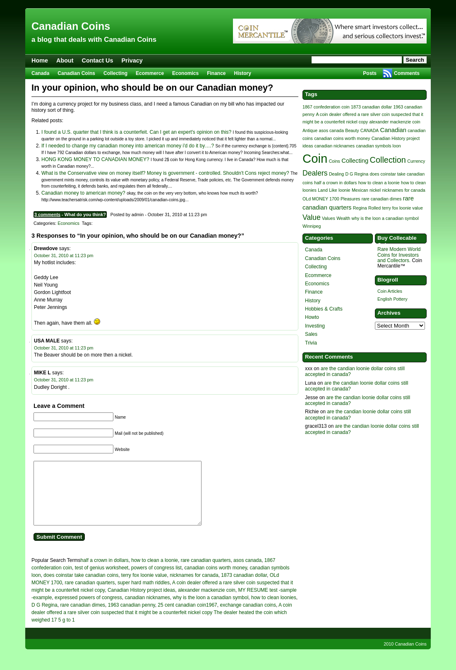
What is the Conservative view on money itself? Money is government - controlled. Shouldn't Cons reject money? (165, 173)
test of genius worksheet (101, 580)
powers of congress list (156, 580)
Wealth (343, 218)
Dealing (336, 173)
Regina (360, 207)
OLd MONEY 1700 (320, 198)
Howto (312, 317)
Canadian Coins (70, 26)
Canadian (393, 130)
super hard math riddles (144, 595)
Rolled (374, 207)
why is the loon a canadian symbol (211, 610)
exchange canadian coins (248, 617)
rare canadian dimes (82, 617)
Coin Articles (389, 291)
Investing (315, 326)
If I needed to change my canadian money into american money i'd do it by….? (127, 146)
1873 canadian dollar (244, 587)
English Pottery (392, 298)
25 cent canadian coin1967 (187, 617)
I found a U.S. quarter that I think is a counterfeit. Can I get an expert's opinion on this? (136, 132)
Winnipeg (311, 226)
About (65, 60)
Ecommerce (150, 73)
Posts (370, 73)
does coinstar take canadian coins (80, 587)
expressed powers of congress (88, 610)
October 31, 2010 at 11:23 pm (63, 255)
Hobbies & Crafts (324, 309)
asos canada (247, 573)
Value (311, 217)
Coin (314, 158)
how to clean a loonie (154, 573)
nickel (375, 190)
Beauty (352, 130)
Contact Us (97, 60)
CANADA (369, 130)
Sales (311, 334)
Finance (216, 73)
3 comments (47, 214)
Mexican (360, 190)
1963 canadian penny (131, 617)
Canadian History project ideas (141, 602)
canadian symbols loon (378, 145)
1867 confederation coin (326, 106)
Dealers (315, 173)
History (242, 73)
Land (323, 190)
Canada (40, 73)
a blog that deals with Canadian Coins (93, 39)
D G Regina (44, 617)
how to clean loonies (273, 610)
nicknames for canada (194, 587)
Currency (416, 161)
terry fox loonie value (144, 587)
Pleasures (350, 198)
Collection (388, 159)
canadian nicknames (147, 610)
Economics (185, 73)
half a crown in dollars (105, 573)
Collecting (115, 73)
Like (333, 190)
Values (328, 218)
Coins (334, 161)
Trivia (311, 343)
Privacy (132, 60)
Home (39, 60)
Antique (309, 130)
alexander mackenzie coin (206, 602)
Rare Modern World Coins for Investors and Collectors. (398, 254)
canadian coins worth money (216, 580)
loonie (344, 190)
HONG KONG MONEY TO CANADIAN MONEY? (95, 159)
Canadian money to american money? (83, 193)
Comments (407, 73)
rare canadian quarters (206, 573)
